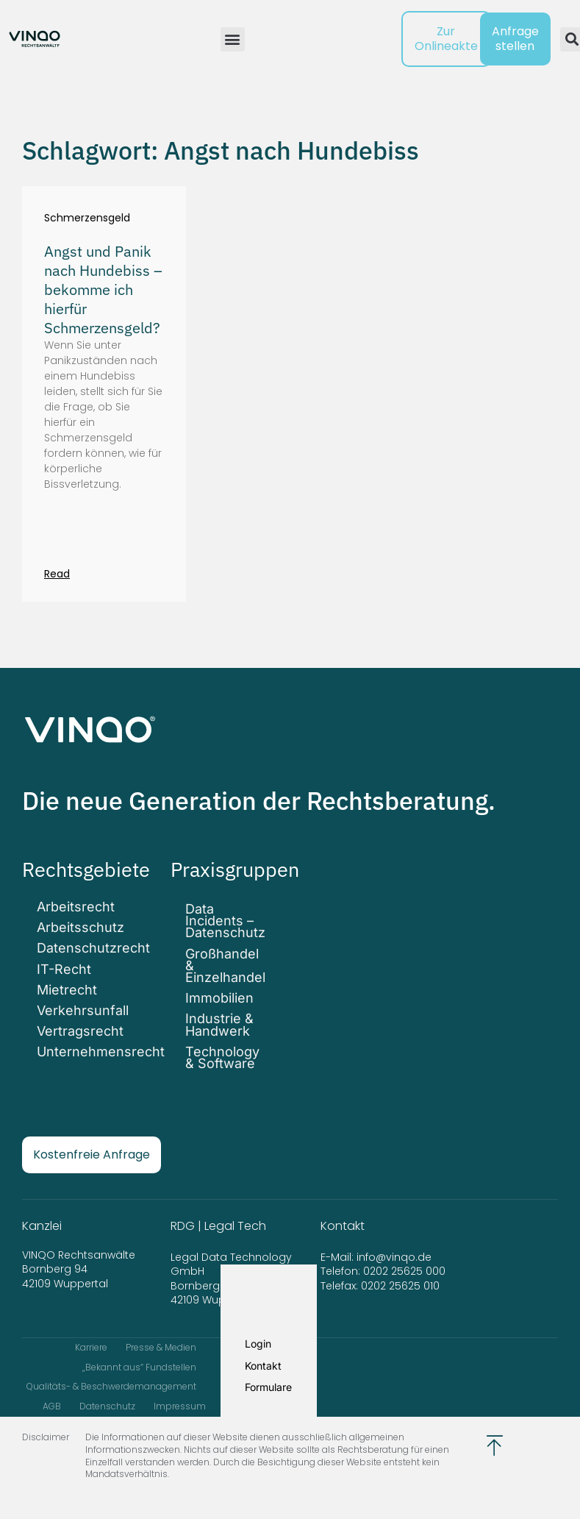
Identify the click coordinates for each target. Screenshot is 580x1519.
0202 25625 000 (404, 1271)
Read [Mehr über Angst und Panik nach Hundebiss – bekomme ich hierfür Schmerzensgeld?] (57, 573)
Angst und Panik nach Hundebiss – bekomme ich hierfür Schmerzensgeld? (103, 289)
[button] (233, 39)
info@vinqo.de (395, 1257)
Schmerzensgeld (87, 218)
